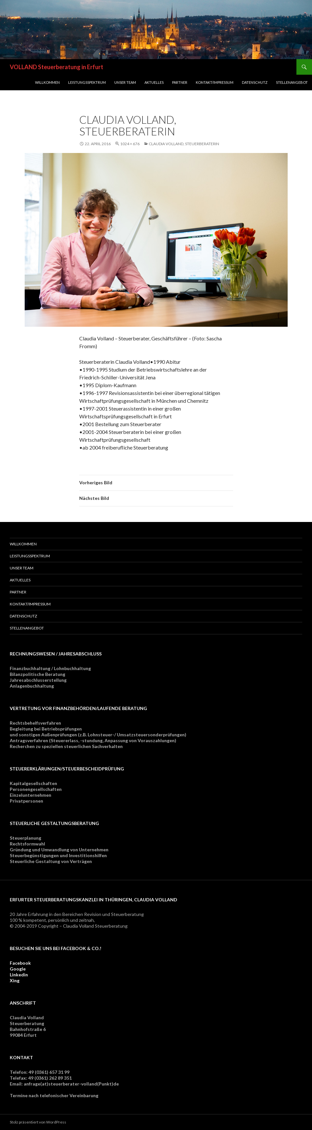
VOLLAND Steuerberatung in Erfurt (56, 66)
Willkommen (47, 82)
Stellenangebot (292, 82)
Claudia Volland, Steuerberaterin (184, 143)
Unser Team (125, 82)
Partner (179, 82)
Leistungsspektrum (87, 82)
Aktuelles (154, 82)
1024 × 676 (130, 143)
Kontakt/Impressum (214, 82)
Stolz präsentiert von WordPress (38, 1122)
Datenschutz (255, 82)
